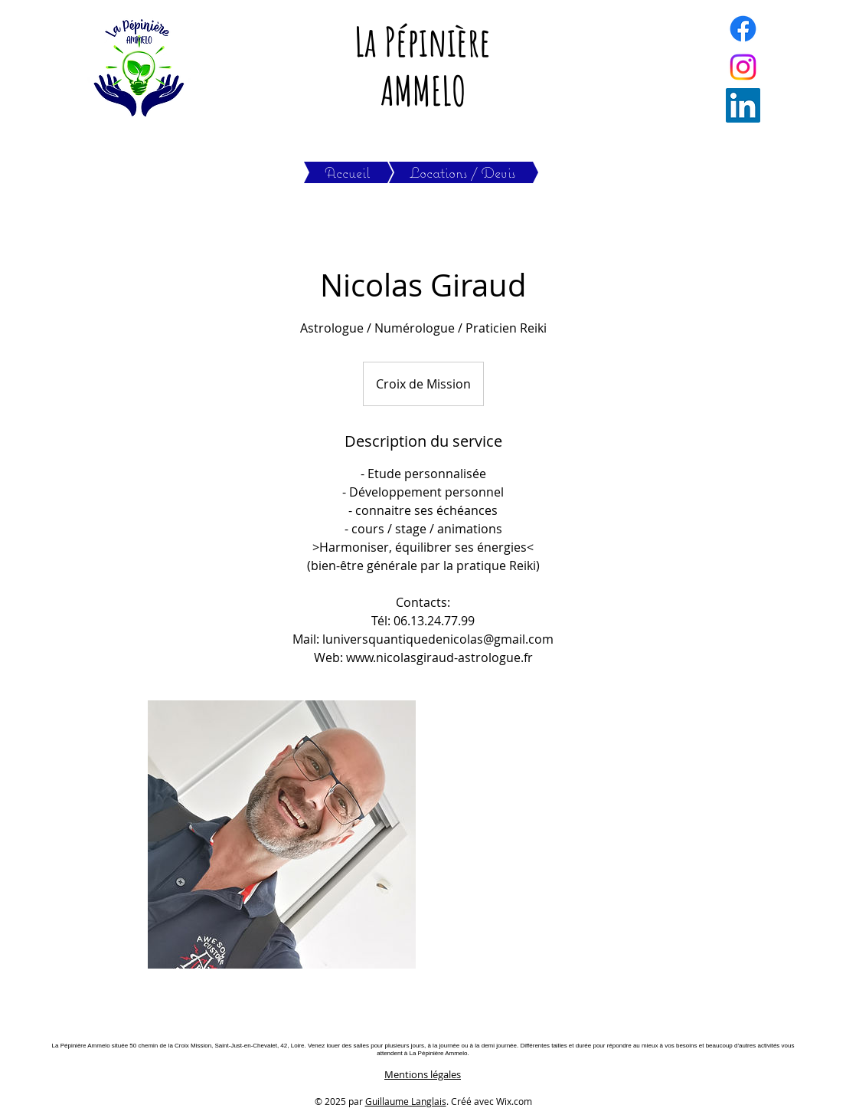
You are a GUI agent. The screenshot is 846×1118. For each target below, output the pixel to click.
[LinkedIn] (743, 105)
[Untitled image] (282, 834)
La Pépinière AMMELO (422, 66)
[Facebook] (743, 28)
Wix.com (514, 1101)
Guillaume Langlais (405, 1101)
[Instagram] (743, 67)
